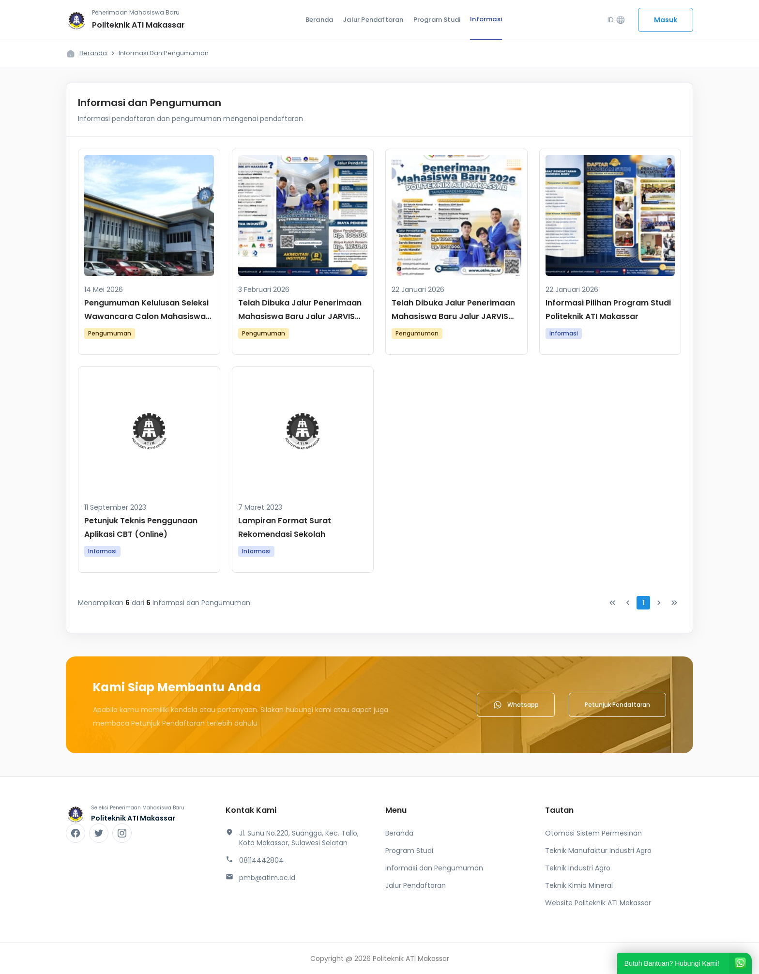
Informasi (486, 19)
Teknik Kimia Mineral (579, 885)
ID (616, 20)
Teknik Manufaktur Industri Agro (598, 850)
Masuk (665, 20)
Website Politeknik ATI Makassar (598, 903)
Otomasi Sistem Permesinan (593, 833)
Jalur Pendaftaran (373, 19)
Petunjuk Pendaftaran (617, 704)
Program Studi (437, 19)
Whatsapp (516, 705)
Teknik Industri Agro (577, 868)
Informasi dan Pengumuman (434, 868)
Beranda (319, 19)
